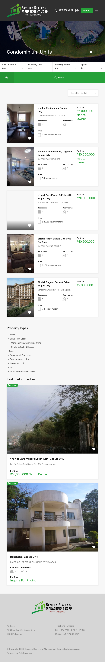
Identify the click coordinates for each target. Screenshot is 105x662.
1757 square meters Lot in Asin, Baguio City (37, 458)
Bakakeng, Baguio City (24, 556)
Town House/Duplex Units (22, 371)
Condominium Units (19, 359)
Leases (12, 335)
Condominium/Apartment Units (26, 343)
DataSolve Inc (25, 653)
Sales (11, 351)
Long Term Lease (18, 339)
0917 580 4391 (66, 10)
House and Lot (17, 363)
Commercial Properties (20, 355)
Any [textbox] (4, 68)
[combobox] (13, 68)
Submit (86, 10)
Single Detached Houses (22, 347)
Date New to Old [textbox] (79, 93)
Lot (11, 367)
